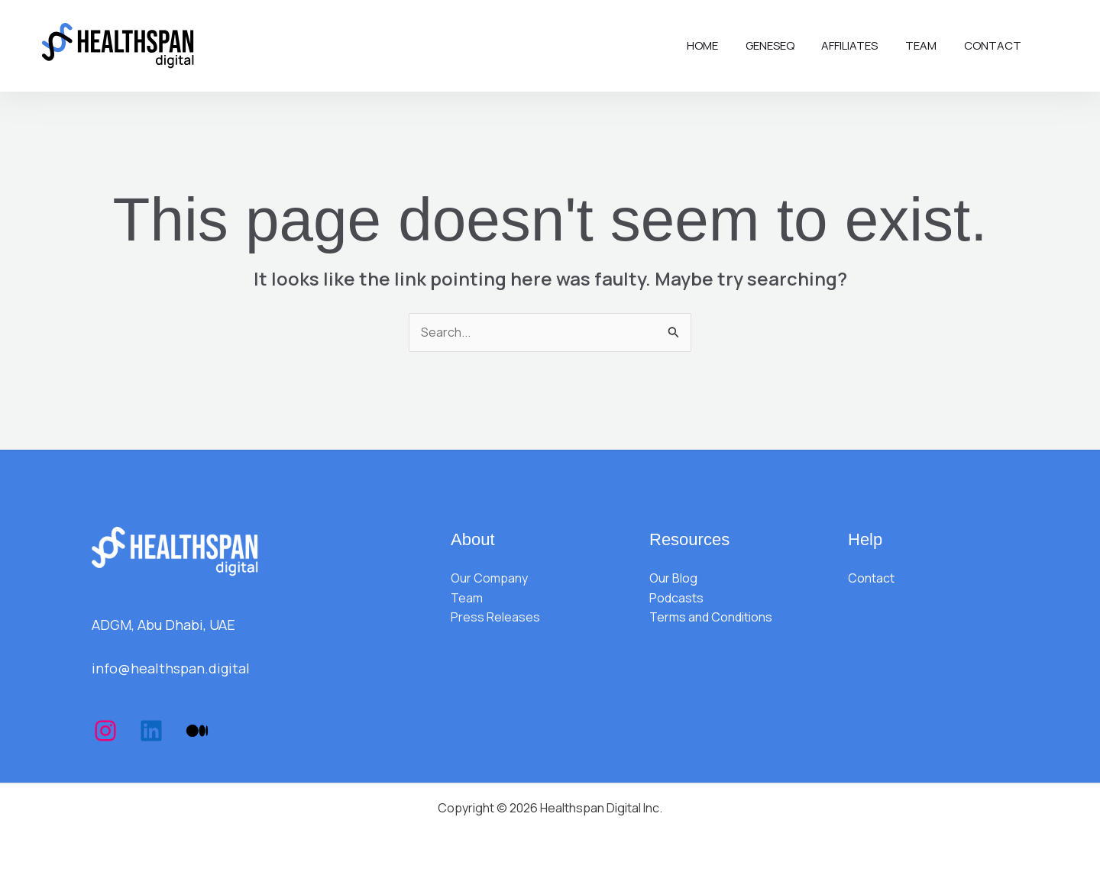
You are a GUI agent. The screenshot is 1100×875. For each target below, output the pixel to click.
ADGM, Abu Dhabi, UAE (163, 624)
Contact (995, 45)
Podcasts (676, 597)
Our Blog (673, 578)
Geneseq (785, 45)
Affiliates (861, 45)
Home (722, 45)
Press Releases (495, 617)
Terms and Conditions (710, 617)
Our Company (489, 578)
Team (927, 45)
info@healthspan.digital (171, 668)
